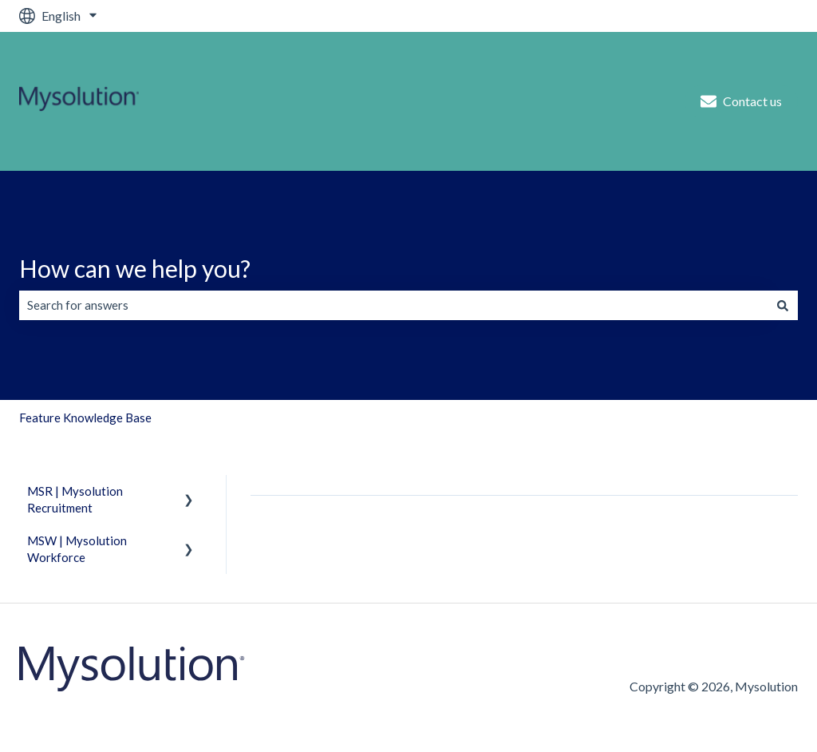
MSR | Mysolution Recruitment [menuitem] (75, 499)
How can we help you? (135, 268)
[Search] (783, 305)
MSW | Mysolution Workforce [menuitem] (77, 548)
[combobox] (393, 305)
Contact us (741, 101)
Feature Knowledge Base (85, 417)
